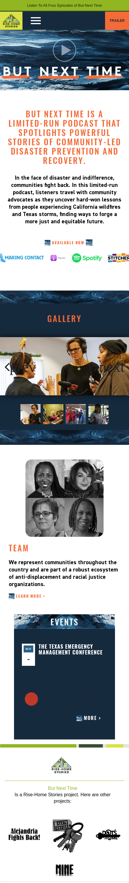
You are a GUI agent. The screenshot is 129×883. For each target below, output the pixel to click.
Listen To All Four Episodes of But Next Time (64, 5)
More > (92, 718)
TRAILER (117, 21)
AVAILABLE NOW (68, 242)
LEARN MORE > (30, 596)
